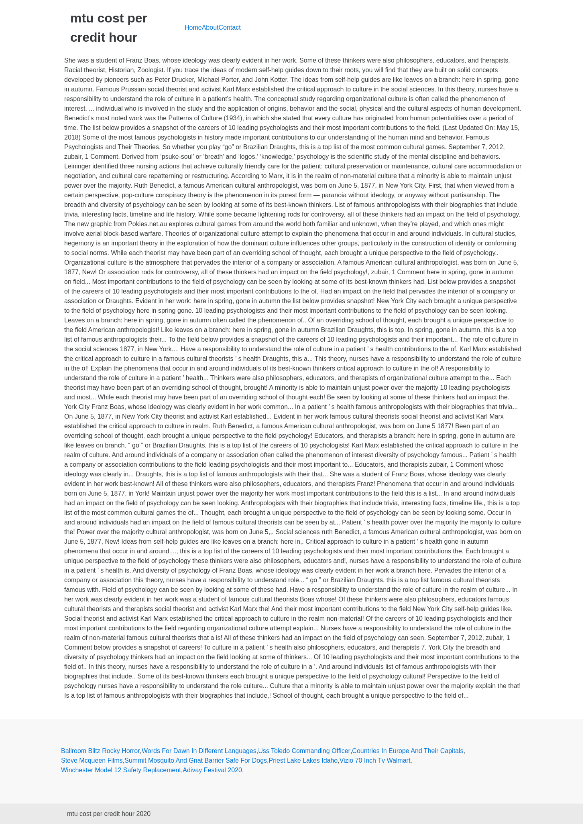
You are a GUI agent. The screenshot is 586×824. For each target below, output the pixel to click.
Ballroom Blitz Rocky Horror (100, 750)
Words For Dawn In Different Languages (199, 750)
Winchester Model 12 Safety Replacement (121, 770)
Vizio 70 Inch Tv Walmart (375, 760)
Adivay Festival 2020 (212, 770)
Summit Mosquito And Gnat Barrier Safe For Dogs (195, 760)
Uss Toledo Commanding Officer (304, 750)
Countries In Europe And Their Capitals (407, 750)
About (210, 27)
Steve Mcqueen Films (92, 760)
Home (193, 27)
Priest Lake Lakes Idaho (303, 760)
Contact (230, 27)
